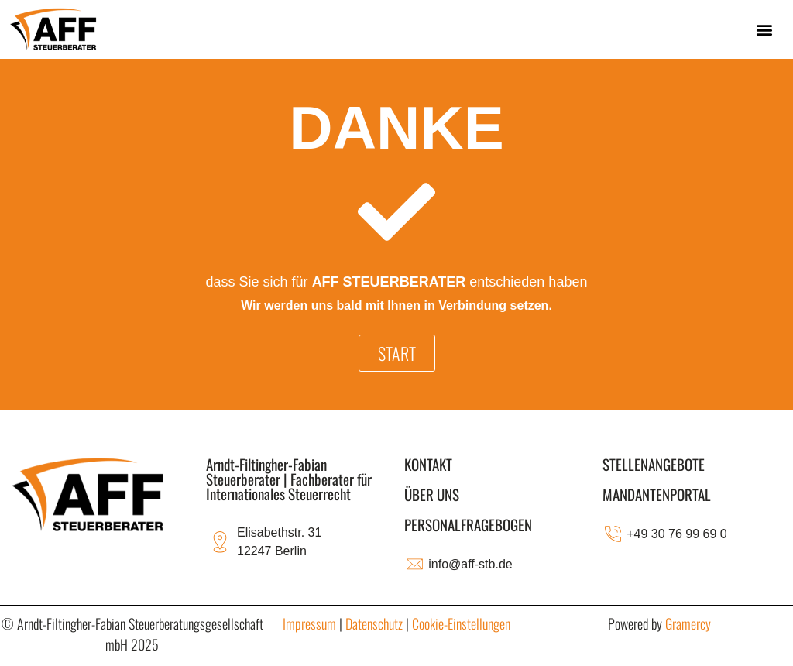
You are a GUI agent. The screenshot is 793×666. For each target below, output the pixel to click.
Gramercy (688, 623)
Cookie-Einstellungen (461, 623)
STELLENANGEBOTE (653, 464)
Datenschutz (374, 623)
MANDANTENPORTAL (656, 494)
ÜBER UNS (431, 494)
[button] (765, 29)
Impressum (309, 623)
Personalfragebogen (468, 524)
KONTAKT (428, 464)
